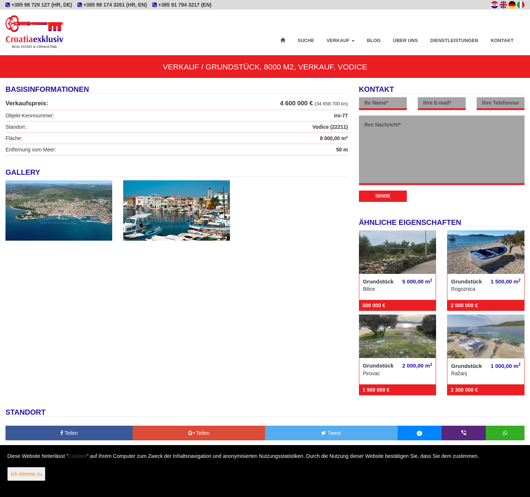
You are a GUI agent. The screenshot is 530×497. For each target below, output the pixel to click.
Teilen (69, 433)
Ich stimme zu (26, 474)
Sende (382, 196)
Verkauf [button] (340, 40)
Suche (306, 40)
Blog (374, 40)
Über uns (405, 40)
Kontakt (502, 40)
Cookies (77, 456)
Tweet (331, 433)
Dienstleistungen (454, 40)
